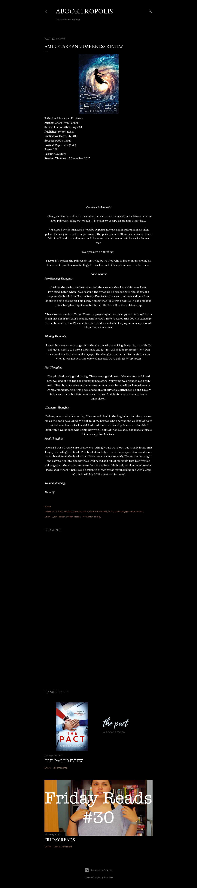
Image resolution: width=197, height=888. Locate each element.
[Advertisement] (98, 655)
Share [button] (47, 506)
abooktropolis (71, 511)
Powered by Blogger (98, 870)
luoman (108, 877)
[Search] (150, 10)
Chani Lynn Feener (54, 516)
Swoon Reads (73, 516)
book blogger (121, 511)
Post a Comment (62, 846)
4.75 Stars (57, 511)
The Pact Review (63, 761)
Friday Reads (59, 840)
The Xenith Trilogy (91, 516)
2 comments (60, 767)
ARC (110, 511)
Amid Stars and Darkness (93, 511)
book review (136, 511)
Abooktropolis (84, 11)
